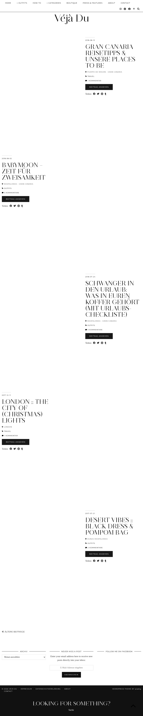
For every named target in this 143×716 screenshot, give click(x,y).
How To (37, 3)
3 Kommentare (94, 330)
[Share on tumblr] (105, 94)
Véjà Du (71, 18)
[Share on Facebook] (94, 94)
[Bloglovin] (134, 9)
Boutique (72, 3)
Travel (91, 76)
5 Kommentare (10, 193)
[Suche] (138, 9)
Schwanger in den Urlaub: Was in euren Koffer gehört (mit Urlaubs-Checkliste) (112, 298)
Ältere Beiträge (13, 631)
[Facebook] (129, 9)
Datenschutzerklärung (48, 689)
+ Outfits (22, 3)
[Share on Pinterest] (102, 94)
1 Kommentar (93, 81)
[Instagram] (121, 9)
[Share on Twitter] (98, 94)
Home (8, 3)
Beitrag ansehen (99, 87)
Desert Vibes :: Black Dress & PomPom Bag (109, 526)
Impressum (26, 689)
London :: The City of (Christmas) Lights (25, 411)
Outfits (8, 188)
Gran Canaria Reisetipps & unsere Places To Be (110, 56)
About (111, 3)
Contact (125, 3)
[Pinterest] (125, 9)
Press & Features (92, 3)
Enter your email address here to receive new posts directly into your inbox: (71, 658)
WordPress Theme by (126, 689)
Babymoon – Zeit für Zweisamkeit (23, 171)
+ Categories (54, 3)
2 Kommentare (94, 548)
